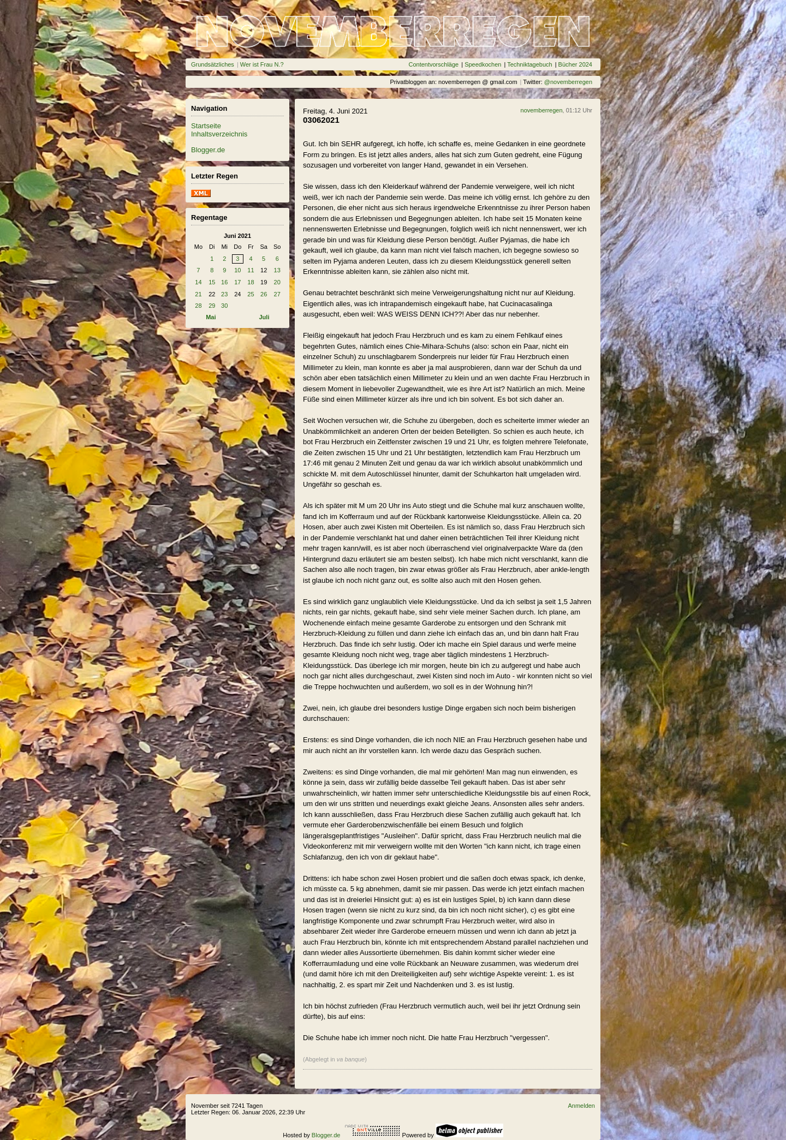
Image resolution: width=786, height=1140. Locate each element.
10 (237, 270)
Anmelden (581, 1105)
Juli (264, 317)
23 (224, 294)
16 (224, 282)
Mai (211, 317)
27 (277, 294)
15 (212, 282)
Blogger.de (208, 150)
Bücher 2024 (575, 64)
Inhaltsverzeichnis (219, 134)
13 (277, 270)
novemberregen (542, 110)
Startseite (206, 126)
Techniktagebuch (529, 64)
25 (250, 294)
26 (263, 294)
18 (250, 282)
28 (198, 305)
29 (212, 305)
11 (250, 270)
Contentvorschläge (433, 64)
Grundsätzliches (212, 64)
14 (198, 282)
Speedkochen (483, 64)
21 (198, 294)
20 (277, 282)
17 (237, 282)
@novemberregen (568, 82)
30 (224, 305)
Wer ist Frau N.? (262, 64)
